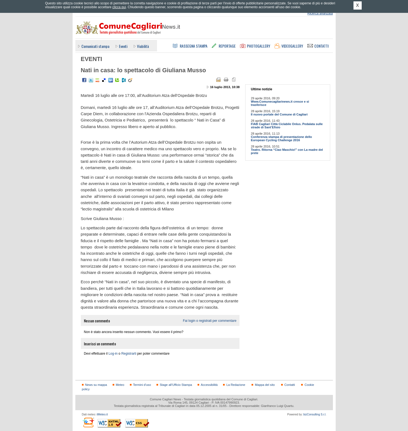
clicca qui (119, 7)
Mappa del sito (265, 384)
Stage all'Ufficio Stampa (176, 384)
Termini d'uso (142, 384)
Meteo (120, 384)
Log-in (113, 353)
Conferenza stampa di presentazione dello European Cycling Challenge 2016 (281, 138)
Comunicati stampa (95, 46)
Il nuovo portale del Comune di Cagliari (279, 114)
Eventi (123, 46)
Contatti (289, 384)
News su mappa (96, 384)
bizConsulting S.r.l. (314, 414)
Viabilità (143, 46)
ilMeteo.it (102, 414)
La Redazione (235, 384)
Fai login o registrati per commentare (209, 321)
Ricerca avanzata (320, 13)
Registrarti (128, 353)
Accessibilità (209, 384)
